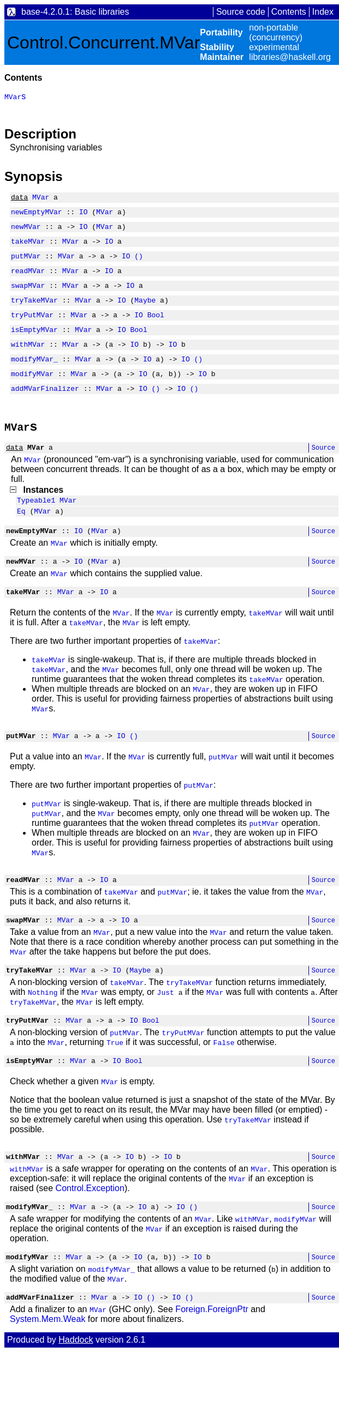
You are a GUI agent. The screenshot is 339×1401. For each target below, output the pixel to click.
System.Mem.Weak (47, 1368)
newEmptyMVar (36, 215)
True (114, 1083)
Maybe (145, 313)
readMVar (28, 280)
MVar (40, 198)
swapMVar (28, 296)
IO (83, 215)
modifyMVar (32, 395)
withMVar (28, 362)
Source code (240, 11)
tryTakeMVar (34, 313)
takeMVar (28, 247)
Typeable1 (36, 526)
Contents (288, 11)
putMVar (26, 264)
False (224, 1083)
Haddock (75, 1388)
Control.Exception (90, 1232)
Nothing (43, 1031)
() (138, 264)
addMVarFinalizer (45, 411)
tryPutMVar (32, 329)
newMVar (26, 231)
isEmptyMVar (34, 346)
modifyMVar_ (34, 378)
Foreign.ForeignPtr (211, 1358)
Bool (155, 329)
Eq (21, 539)
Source (323, 471)
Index (323, 11)
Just (165, 1031)
